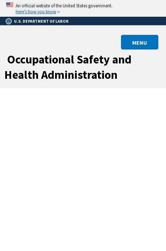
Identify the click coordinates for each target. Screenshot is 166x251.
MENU (139, 42)
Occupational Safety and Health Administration (67, 67)
